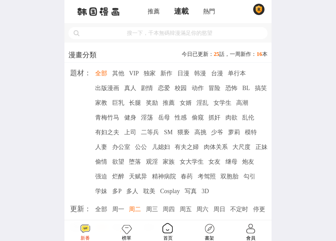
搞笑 (261, 88)
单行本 (237, 73)
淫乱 (202, 102)
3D (205, 191)
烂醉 (118, 176)
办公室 (121, 147)
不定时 (239, 209)
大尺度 (241, 147)
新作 (166, 73)
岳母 (164, 117)
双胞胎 (229, 176)
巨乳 (118, 102)
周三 (152, 209)
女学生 (222, 102)
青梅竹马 (107, 117)
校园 (181, 88)
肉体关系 (216, 147)
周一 (118, 209)
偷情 (101, 161)
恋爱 (164, 88)
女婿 (186, 102)
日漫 (183, 73)
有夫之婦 (187, 147)
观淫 (152, 161)
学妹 (101, 191)
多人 (132, 191)
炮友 (248, 161)
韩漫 (200, 73)
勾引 (249, 176)
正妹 (262, 147)
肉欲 (231, 117)
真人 (130, 88)
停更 (259, 209)
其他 (118, 73)
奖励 (152, 102)
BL (246, 88)
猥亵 (183, 132)
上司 (130, 132)
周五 (186, 209)
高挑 (200, 132)
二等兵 (150, 132)
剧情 (147, 88)
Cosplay (170, 191)
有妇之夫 (107, 132)
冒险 (214, 88)
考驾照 (207, 176)
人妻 (101, 147)
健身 (130, 117)
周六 (202, 209)
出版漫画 (107, 88)
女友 (214, 161)
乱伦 (248, 117)
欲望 (118, 161)
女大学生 (192, 161)
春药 (187, 176)
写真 (191, 191)
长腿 (135, 102)
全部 (101, 73)
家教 (101, 102)
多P (117, 191)
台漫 (217, 73)
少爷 (217, 132)
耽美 (149, 191)
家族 (169, 161)
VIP (134, 73)
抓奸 (214, 117)
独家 (150, 73)
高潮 (242, 102)
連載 (181, 11)
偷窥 (198, 117)
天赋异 (138, 176)
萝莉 (234, 132)
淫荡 (147, 117)
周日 (219, 209)
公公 (141, 147)
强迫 (101, 176)
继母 (231, 161)
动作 (198, 88)
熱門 (209, 11)
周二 (135, 209)
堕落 (135, 161)
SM (168, 132)
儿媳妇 (161, 147)
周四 (169, 209)
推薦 (154, 11)
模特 (251, 132)
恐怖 (231, 88)
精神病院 (164, 176)
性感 (181, 117)
